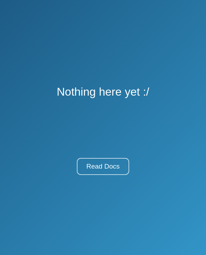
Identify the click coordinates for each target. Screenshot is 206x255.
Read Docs (103, 166)
